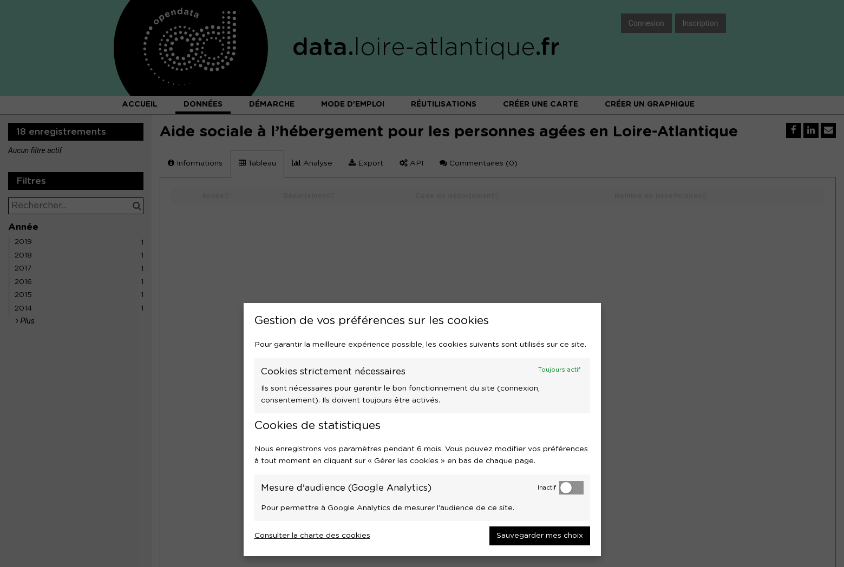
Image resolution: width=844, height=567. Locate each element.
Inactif (547, 488)
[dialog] (422, 429)
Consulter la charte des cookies (312, 535)
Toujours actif (559, 370)
